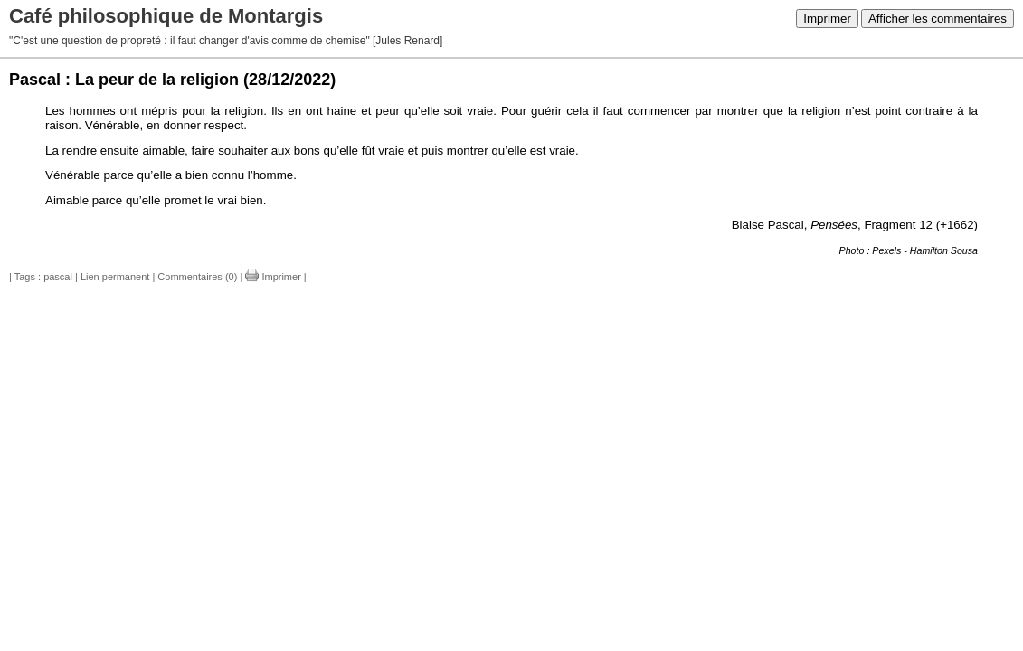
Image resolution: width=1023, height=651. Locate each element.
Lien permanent (115, 276)
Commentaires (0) (197, 276)
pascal (57, 276)
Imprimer (827, 18)
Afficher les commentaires (937, 18)
